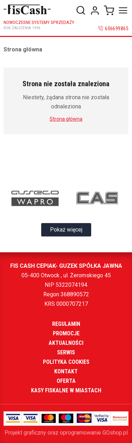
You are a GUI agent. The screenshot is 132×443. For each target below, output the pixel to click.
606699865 (116, 28)
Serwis (66, 352)
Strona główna (23, 49)
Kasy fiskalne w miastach (66, 390)
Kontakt (66, 371)
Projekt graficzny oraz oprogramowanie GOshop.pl (66, 432)
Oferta (66, 381)
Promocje (66, 333)
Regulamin (66, 324)
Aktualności (66, 343)
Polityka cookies (66, 362)
